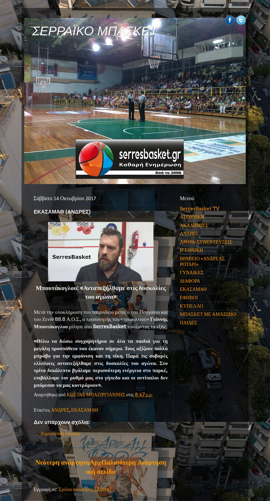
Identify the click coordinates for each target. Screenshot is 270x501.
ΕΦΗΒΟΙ (189, 297)
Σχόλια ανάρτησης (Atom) (85, 489)
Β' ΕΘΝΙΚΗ (191, 250)
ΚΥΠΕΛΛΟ (191, 306)
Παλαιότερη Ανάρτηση (133, 462)
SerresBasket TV (199, 208)
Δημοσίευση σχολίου (60, 433)
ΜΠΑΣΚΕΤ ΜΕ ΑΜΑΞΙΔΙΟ (208, 314)
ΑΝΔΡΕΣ (60, 410)
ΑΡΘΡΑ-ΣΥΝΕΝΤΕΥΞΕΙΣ (206, 242)
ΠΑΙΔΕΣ (188, 322)
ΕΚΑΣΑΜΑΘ (84, 410)
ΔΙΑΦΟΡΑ (190, 281)
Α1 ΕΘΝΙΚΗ (192, 217)
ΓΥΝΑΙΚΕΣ (192, 272)
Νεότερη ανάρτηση (62, 462)
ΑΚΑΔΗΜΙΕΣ (194, 225)
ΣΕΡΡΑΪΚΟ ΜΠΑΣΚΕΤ (95, 31)
